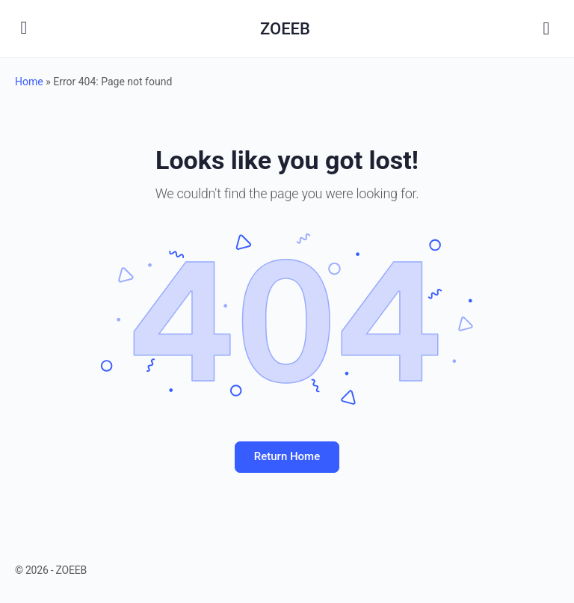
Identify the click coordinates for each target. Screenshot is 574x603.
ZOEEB (285, 28)
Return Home (287, 456)
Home (29, 82)
